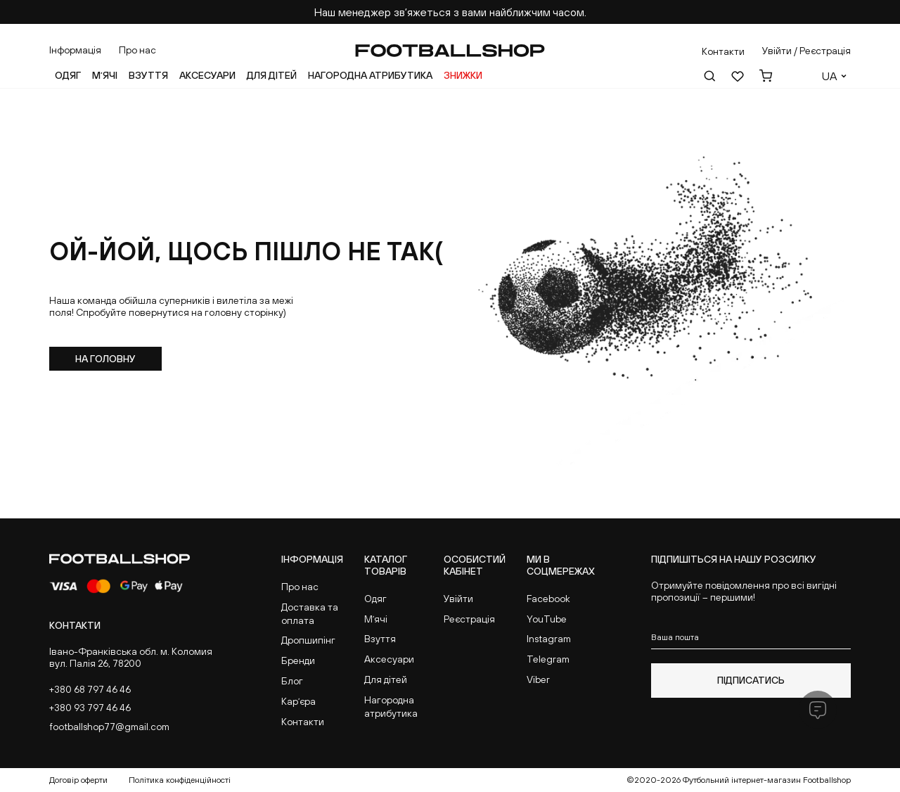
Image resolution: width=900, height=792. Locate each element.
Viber (538, 679)
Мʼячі (104, 75)
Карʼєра (298, 701)
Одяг (68, 75)
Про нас (137, 50)
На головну (105, 358)
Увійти (458, 598)
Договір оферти (78, 780)
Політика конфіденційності (180, 780)
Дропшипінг (308, 640)
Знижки (463, 75)
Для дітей (272, 75)
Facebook (548, 598)
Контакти (302, 721)
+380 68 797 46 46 (90, 689)
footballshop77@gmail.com (109, 726)
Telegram (548, 659)
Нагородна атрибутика (370, 75)
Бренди (298, 660)
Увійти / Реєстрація (806, 50)
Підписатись (751, 680)
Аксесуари (207, 75)
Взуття (148, 75)
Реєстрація (469, 619)
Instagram (549, 638)
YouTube (547, 619)
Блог (292, 680)
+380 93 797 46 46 (90, 707)
